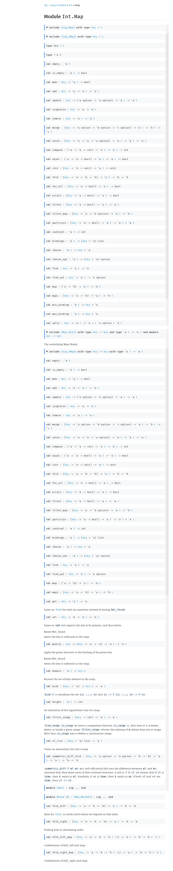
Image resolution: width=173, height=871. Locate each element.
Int (70, 5)
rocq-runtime (58, 5)
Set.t (82, 670)
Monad (60, 796)
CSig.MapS (68, 27)
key (93, 27)
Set (48, 336)
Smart (60, 787)
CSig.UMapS (68, 36)
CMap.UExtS (68, 332)
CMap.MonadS (81, 796)
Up (45, 5)
